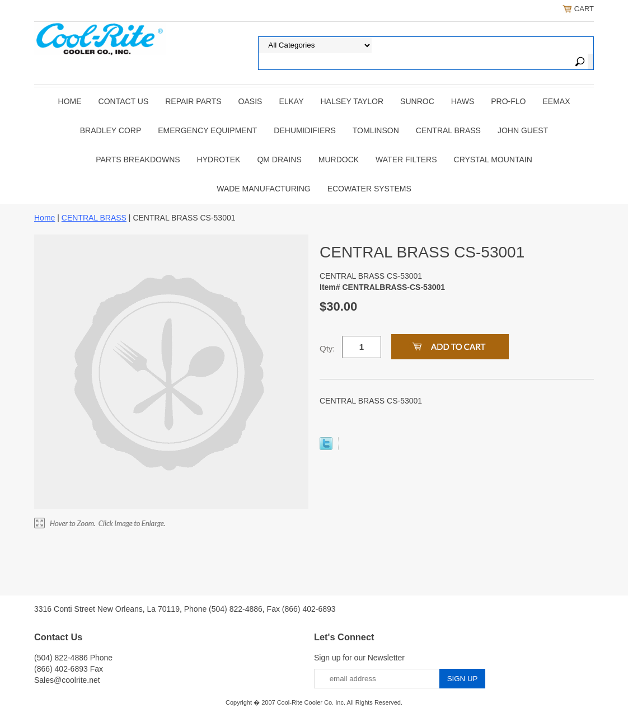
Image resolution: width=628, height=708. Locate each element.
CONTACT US (124, 101)
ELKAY (291, 101)
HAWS (462, 101)
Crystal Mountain (493, 159)
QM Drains (279, 159)
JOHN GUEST (523, 130)
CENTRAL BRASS (448, 130)
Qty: (327, 348)
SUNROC (417, 101)
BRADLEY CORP (110, 130)
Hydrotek (219, 159)
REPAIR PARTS (193, 101)
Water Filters (406, 159)
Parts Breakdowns (138, 159)
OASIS (250, 101)
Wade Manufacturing (263, 188)
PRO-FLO (508, 101)
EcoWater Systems (369, 188)
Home (70, 101)
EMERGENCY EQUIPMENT (207, 130)
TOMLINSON (376, 130)
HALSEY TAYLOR (352, 101)
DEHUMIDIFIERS (304, 130)
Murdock (338, 159)
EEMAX (556, 101)
